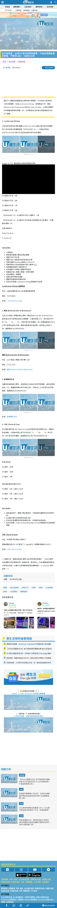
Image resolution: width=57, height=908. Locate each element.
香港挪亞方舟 (12, 416)
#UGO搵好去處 (6, 897)
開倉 (15, 879)
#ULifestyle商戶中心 (46, 899)
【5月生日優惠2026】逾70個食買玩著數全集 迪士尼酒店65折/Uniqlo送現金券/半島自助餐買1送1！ (34, 781)
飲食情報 (50, 7)
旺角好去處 (15, 881)
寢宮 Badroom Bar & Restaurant (19, 369)
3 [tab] (29, 17)
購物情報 (39, 7)
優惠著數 (16, 7)
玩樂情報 (27, 7)
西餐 (41, 587)
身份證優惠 (15, 587)
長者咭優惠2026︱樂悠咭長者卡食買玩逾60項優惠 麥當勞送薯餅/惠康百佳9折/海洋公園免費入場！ (34, 822)
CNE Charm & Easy (14, 549)
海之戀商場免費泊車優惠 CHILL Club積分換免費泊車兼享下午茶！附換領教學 (34, 808)
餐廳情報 (21, 61)
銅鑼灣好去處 (35, 879)
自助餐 (22, 775)
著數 (5, 587)
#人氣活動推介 (18, 897)
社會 (21, 789)
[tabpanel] (28, 15)
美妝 (5, 591)
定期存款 (34, 10)
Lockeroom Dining (14, 301)
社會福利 (45, 881)
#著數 (3, 902)
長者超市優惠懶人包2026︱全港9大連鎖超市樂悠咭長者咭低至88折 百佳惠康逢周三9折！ (34, 795)
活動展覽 (4, 879)
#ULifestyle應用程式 (9, 899)
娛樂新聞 (26, 10)
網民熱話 (4, 888)
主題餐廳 (14, 591)
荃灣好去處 (5, 881)
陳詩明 (8, 67)
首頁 (4, 61)
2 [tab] (27, 17)
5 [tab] (33, 17)
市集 (11, 879)
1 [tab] (25, 17)
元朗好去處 (46, 879)
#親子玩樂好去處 (42, 897)
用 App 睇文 (49, 67)
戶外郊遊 (37, 881)
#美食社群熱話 (30, 897)
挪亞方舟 (25, 587)
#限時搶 (20, 899)
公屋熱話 (18, 10)
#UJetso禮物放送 (30, 899)
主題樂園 (49, 587)
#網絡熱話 (10, 902)
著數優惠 (24, 591)
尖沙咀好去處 (24, 879)
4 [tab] (31, 17)
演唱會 (7, 7)
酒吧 (34, 587)
